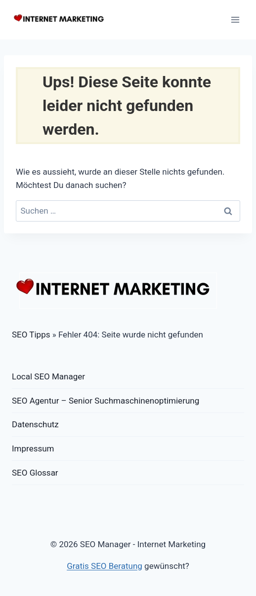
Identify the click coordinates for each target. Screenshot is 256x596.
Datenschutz (35, 424)
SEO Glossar (35, 473)
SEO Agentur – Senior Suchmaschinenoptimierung (105, 401)
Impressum (33, 448)
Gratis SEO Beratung (104, 566)
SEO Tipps (31, 334)
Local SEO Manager (48, 376)
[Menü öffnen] (235, 19)
